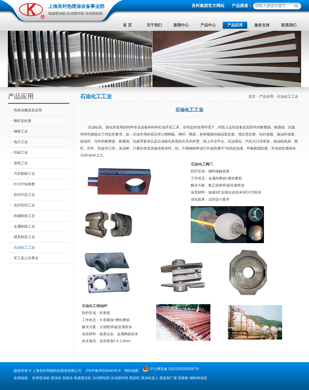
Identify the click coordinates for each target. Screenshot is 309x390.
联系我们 (288, 25)
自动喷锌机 (119, 378)
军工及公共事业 (26, 258)
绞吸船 (183, 378)
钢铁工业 (21, 131)
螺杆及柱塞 (22, 121)
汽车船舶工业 (24, 174)
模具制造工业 (24, 237)
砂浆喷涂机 (41, 378)
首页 (251, 96)
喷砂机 (134, 378)
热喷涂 (67, 378)
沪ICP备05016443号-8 (103, 371)
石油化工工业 (24, 247)
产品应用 (235, 25)
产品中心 (208, 25)
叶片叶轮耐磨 (24, 184)
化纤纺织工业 (24, 205)
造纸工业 (21, 163)
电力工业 (21, 142)
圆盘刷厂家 (168, 378)
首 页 (127, 25)
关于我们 (154, 25)
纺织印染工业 (24, 195)
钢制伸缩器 (198, 378)
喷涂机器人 (150, 378)
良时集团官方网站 (208, 6)
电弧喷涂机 (82, 378)
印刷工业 (21, 152)
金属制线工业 (24, 226)
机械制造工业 (24, 216)
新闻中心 (181, 25)
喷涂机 (56, 378)
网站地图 (131, 371)
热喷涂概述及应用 (28, 110)
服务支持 (261, 25)
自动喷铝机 (101, 378)
